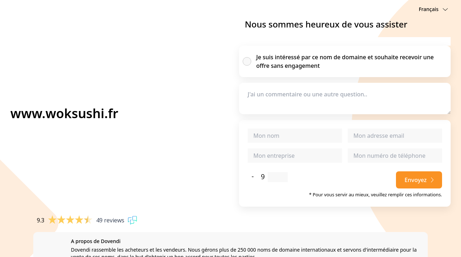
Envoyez (419, 180)
